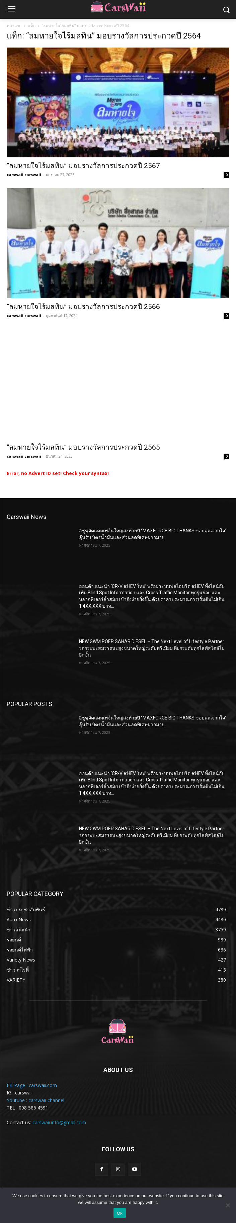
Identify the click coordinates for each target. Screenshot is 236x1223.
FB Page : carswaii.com (32, 1085)
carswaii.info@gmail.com (59, 1122)
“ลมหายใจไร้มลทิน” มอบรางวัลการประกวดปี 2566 (83, 307)
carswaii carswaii (24, 174)
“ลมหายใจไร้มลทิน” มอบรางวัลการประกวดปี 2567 (83, 166)
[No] (227, 1205)
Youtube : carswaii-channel (35, 1100)
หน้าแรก (14, 25)
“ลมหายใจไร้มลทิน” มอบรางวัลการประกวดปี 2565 (83, 447)
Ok (120, 1213)
